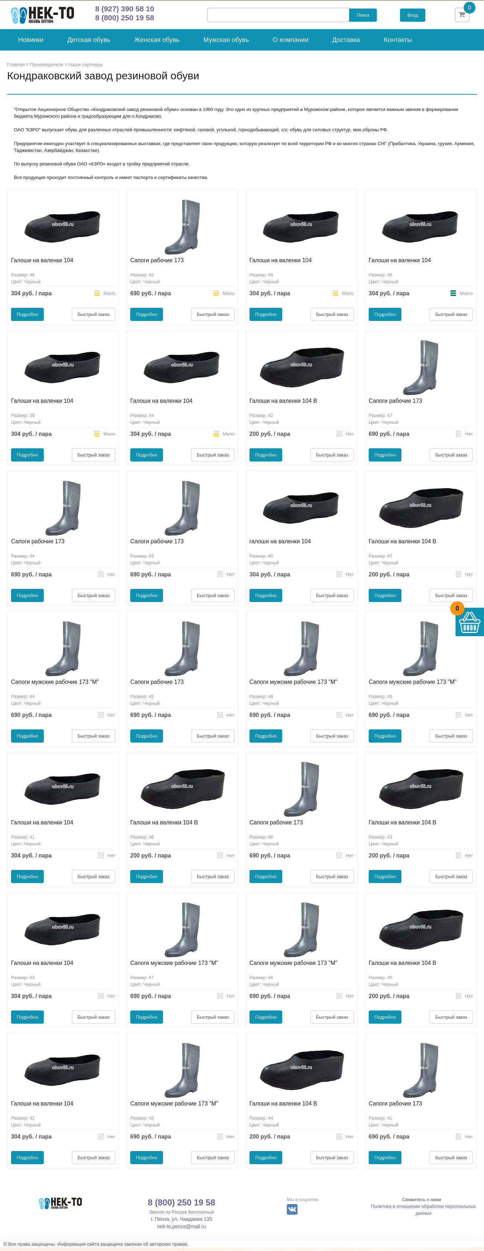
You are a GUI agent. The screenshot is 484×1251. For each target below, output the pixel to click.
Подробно (27, 318)
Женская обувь (157, 43)
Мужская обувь (226, 43)
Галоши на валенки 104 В (283, 404)
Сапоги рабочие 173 (157, 264)
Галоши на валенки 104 (42, 264)
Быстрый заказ (94, 318)
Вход (412, 17)
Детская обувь (88, 43)
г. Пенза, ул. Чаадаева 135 (181, 1222)
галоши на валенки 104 (280, 545)
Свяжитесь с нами (421, 1203)
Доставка (346, 43)
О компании (290, 43)
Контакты (398, 43)
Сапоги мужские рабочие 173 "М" (55, 685)
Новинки (30, 43)
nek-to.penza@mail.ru (181, 1230)
